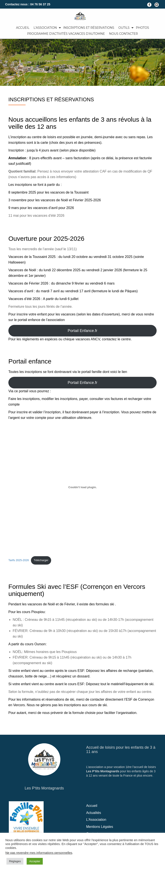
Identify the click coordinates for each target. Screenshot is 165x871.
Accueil (22, 28)
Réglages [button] (15, 861)
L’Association (45, 28)
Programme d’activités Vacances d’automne (66, 34)
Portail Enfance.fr (82, 331)
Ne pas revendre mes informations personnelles (38, 852)
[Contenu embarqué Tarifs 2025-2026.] (82, 487)
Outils (124, 28)
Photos (142, 28)
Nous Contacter (123, 34)
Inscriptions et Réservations (88, 28)
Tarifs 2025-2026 (18, 560)
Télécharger (41, 560)
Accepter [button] (34, 861)
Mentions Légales (99, 827)
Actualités (93, 813)
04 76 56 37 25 (40, 4)
